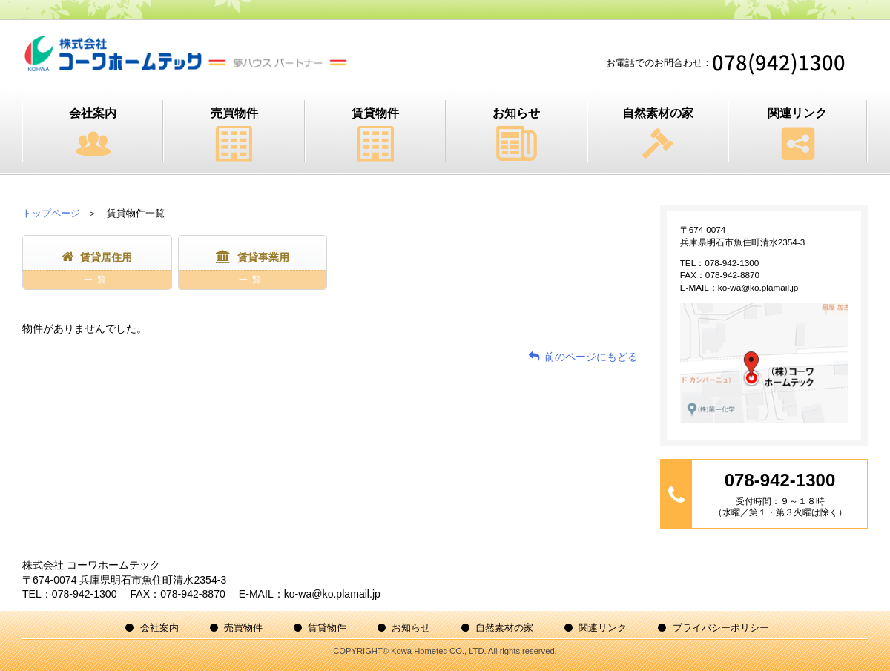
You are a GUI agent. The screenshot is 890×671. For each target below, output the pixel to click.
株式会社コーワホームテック (186, 53)
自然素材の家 (657, 113)
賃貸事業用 (253, 270)
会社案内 (92, 113)
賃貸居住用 (97, 270)
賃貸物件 (375, 113)
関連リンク (797, 113)
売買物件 (234, 113)
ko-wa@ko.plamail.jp (758, 287)
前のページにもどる (591, 357)
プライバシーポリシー (721, 627)
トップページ (51, 213)
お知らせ (516, 113)
